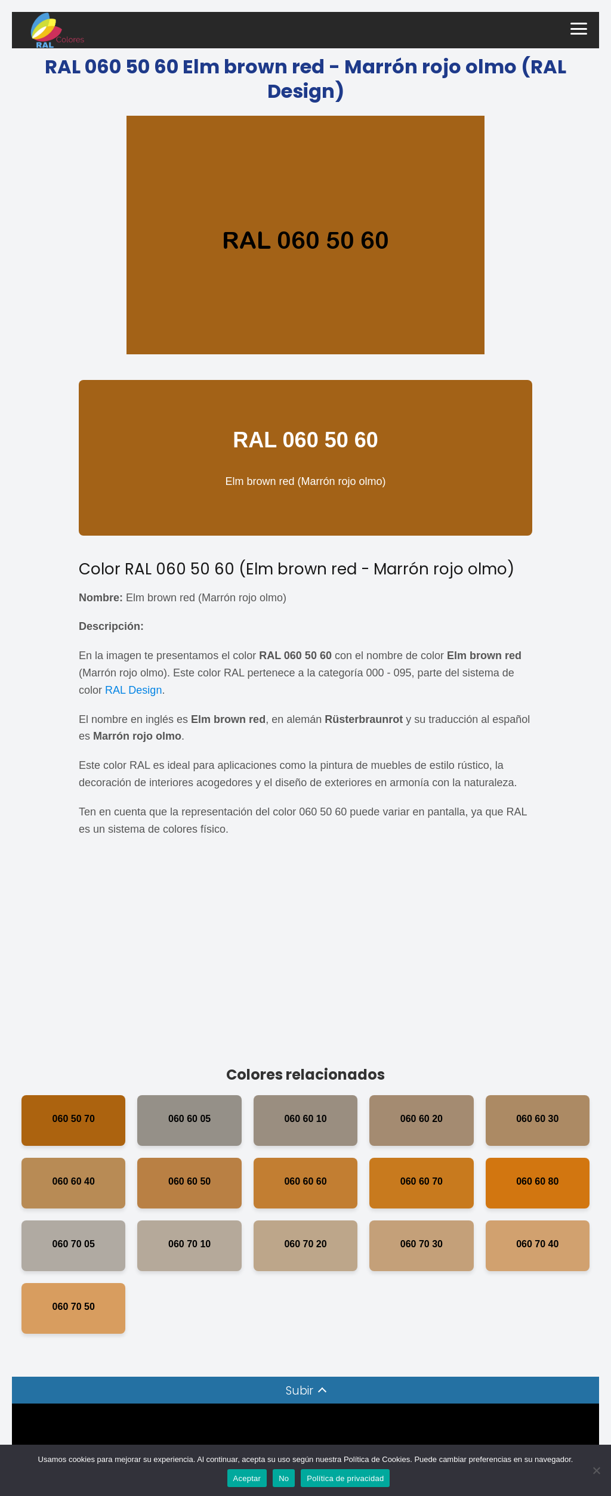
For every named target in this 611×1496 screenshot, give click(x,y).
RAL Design (133, 690)
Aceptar (247, 1478)
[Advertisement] (305, 956)
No (284, 1478)
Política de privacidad (345, 1478)
